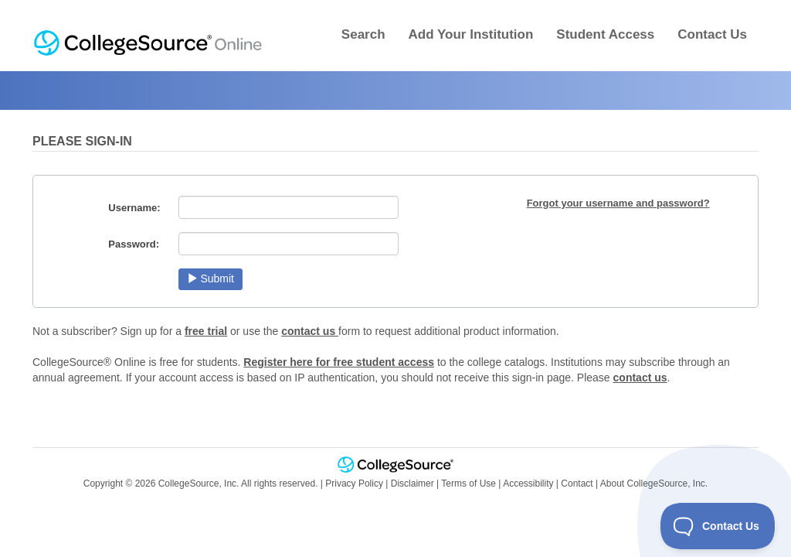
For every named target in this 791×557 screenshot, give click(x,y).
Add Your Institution (471, 34)
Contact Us (712, 34)
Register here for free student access (338, 362)
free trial (206, 331)
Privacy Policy (354, 483)
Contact (576, 483)
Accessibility (528, 483)
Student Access (605, 34)
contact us (309, 331)
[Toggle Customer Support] (718, 526)
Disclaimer (412, 483)
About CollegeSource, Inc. (654, 483)
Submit (210, 278)
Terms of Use (468, 483)
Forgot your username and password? (618, 203)
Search (363, 34)
